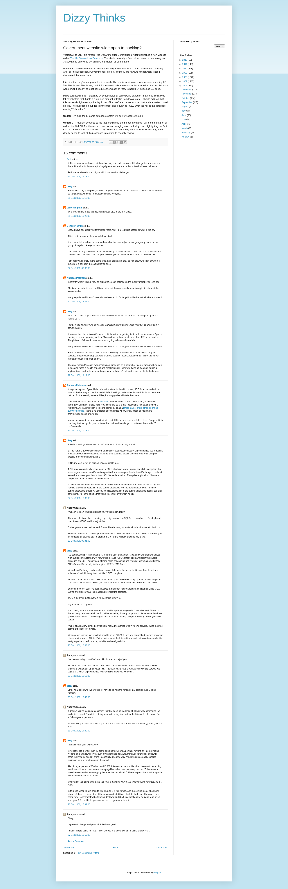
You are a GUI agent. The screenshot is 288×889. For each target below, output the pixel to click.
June (184, 115)
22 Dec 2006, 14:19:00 (79, 375)
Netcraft (104, 401)
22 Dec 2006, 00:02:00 (79, 268)
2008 (185, 77)
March (184, 128)
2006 (185, 85)
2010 (185, 68)
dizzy (69, 186)
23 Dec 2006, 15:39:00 (79, 804)
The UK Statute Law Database (86, 58)
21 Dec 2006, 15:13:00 (79, 176)
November (186, 93)
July (183, 111)
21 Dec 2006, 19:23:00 (79, 216)
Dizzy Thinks (94, 18)
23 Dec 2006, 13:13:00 (79, 676)
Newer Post (69, 847)
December (186, 89)
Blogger (157, 872)
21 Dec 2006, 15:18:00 (79, 198)
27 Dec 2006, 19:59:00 (79, 835)
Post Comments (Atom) (88, 853)
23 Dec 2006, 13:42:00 (79, 697)
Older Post (161, 847)
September (187, 102)
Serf (69, 159)
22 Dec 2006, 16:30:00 (79, 498)
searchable (123, 61)
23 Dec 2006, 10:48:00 (79, 645)
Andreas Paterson (76, 278)
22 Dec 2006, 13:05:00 (79, 301)
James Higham (74, 207)
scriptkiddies (109, 95)
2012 (185, 60)
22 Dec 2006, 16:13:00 (79, 430)
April (183, 124)
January (185, 136)
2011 (185, 64)
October (185, 98)
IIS (164, 82)
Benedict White (75, 226)
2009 (185, 73)
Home (116, 847)
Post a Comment (76, 841)
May (183, 119)
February (186, 132)
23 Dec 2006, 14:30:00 (79, 730)
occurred (90, 122)
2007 (185, 81)
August (185, 106)
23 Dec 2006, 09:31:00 (79, 541)
